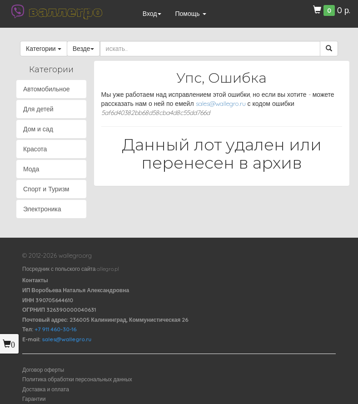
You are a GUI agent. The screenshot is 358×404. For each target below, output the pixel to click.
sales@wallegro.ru (221, 104)
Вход (152, 14)
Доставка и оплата (45, 389)
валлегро (65, 11)
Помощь (190, 14)
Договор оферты (43, 369)
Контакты (35, 280)
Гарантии (33, 398)
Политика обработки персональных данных (77, 379)
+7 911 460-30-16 (55, 329)
